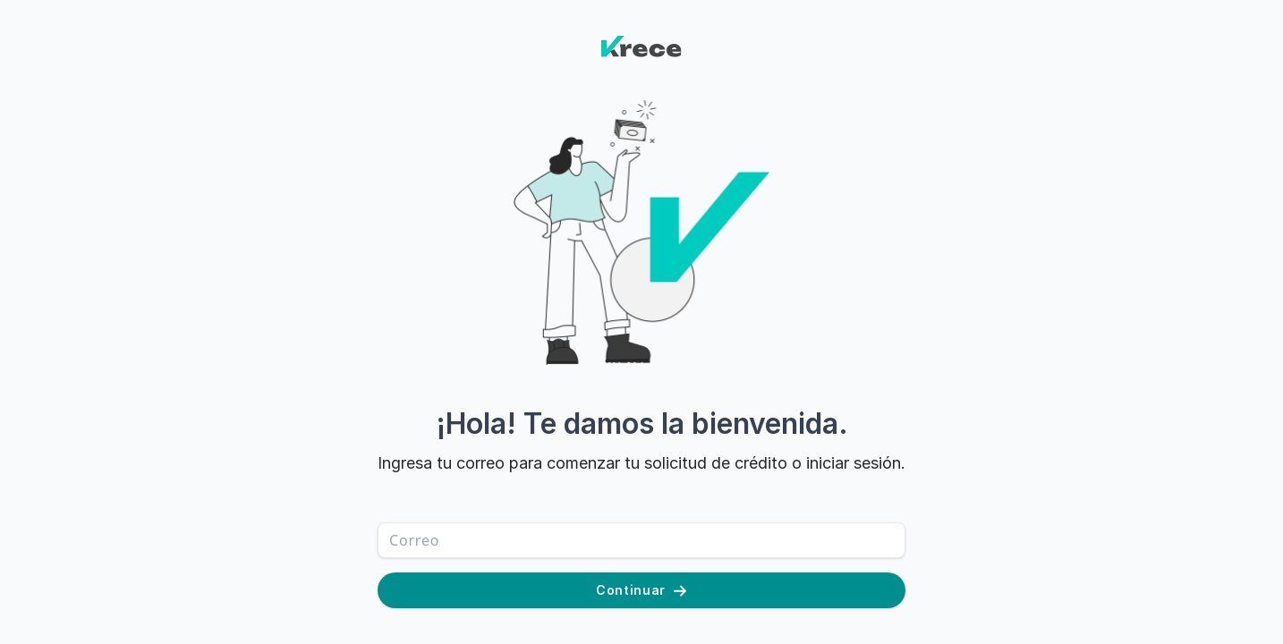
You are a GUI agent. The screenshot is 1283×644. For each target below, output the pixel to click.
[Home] (642, 68)
